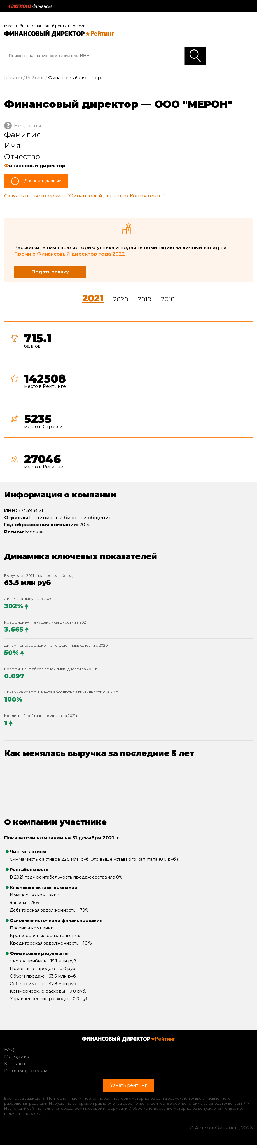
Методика (16, 1056)
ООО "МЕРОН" (193, 104)
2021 (93, 298)
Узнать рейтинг (195, 56)
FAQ (9, 1049)
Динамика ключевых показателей (80, 556)
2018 (168, 299)
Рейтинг (35, 77)
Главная (13, 77)
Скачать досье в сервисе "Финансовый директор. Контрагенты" (84, 196)
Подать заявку (50, 272)
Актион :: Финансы (30, 6)
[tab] (128, 401)
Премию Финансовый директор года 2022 (69, 254)
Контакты (16, 1063)
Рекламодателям (26, 1070)
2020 (120, 299)
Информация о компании (60, 494)
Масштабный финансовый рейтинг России (44, 25)
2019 (144, 299)
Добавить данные (42, 180)
